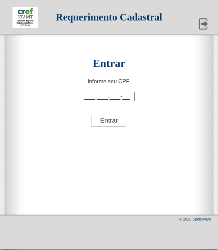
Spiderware (201, 219)
